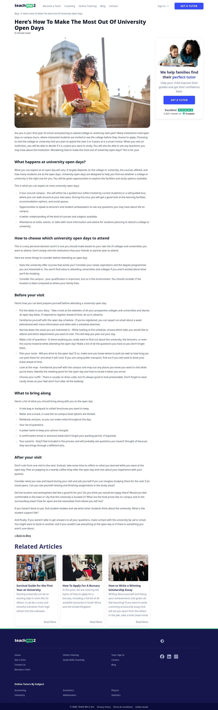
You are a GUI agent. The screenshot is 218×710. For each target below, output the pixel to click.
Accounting (20, 690)
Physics (115, 690)
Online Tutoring (88, 6)
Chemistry (20, 695)
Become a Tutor (52, 6)
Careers (115, 659)
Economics (68, 690)
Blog (102, 6)
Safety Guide (141, 706)
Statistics (116, 695)
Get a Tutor (189, 6)
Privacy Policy (104, 706)
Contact (113, 6)
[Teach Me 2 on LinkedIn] (169, 656)
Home (18, 655)
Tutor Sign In (117, 655)
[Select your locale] (162, 641)
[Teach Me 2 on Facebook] (162, 656)
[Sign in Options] (163, 6)
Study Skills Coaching (73, 659)
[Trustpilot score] (179, 111)
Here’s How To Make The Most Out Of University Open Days (53, 13)
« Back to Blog (23, 535)
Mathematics (69, 695)
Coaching (69, 6)
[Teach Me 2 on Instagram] (176, 656)
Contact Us (20, 664)
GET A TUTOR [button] (179, 100)
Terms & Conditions (123, 706)
